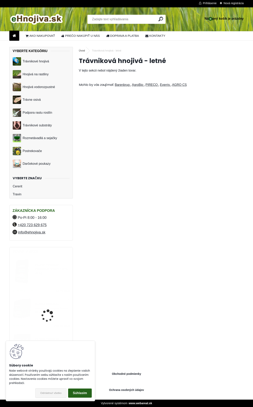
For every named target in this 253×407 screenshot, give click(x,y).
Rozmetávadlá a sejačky (35, 138)
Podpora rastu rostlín (32, 113)
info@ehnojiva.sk (31, 232)
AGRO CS (179, 84)
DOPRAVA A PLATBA (122, 35)
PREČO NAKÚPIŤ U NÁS (80, 35)
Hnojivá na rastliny (31, 74)
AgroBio (138, 84)
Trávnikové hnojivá (31, 61)
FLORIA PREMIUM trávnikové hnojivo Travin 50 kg (51, 308)
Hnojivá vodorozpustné (34, 87)
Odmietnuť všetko (51, 392)
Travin (17, 194)
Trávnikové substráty (32, 125)
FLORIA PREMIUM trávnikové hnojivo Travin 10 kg (51, 268)
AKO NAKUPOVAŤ (40, 35)
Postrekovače (27, 151)
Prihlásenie (210, 3)
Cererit (17, 186)
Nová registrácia (234, 3)
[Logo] (36, 19)
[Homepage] (14, 35)
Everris (165, 84)
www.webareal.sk (140, 403)
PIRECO (152, 84)
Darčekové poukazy (32, 164)
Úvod (82, 50)
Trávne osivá (27, 100)
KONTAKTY (155, 35)
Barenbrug (122, 84)
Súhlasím (80, 393)
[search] (160, 19)
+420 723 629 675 (32, 225)
